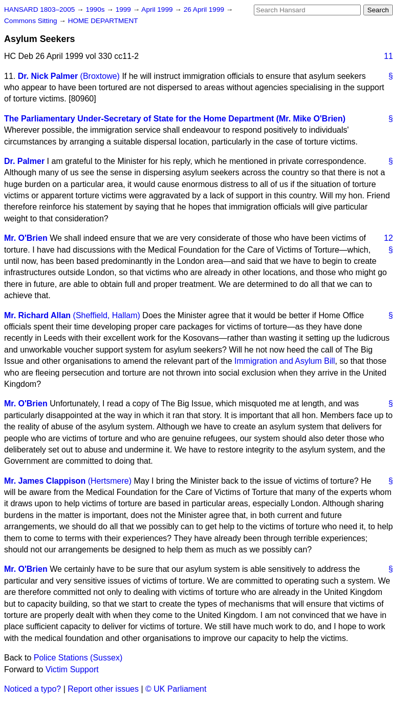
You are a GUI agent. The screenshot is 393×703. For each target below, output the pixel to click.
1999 (124, 9)
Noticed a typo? (32, 689)
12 (388, 238)
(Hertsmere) (110, 481)
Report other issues (103, 689)
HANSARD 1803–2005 (39, 9)
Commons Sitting (31, 21)
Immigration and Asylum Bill (284, 361)
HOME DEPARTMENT (103, 21)
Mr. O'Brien (26, 238)
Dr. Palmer (24, 161)
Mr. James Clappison (44, 481)
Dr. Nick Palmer (48, 76)
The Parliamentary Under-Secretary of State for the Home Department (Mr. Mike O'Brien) (174, 118)
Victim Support (72, 669)
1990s (95, 9)
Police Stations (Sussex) (78, 657)
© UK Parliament (175, 689)
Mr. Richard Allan (37, 315)
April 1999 (157, 9)
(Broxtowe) (100, 76)
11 (388, 56)
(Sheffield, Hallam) (106, 315)
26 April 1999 (205, 9)
